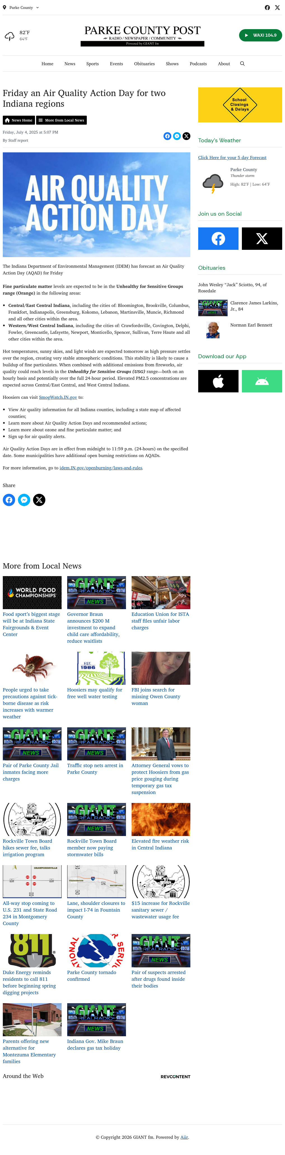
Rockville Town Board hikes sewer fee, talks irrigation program (32, 830)
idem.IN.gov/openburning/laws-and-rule (100, 467)
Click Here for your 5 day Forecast (232, 157)
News (69, 63)
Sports (93, 63)
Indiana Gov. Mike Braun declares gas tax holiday (96, 1027)
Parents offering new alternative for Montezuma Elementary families (32, 1034)
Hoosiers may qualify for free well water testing (96, 676)
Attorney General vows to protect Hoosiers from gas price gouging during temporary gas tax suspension (161, 761)
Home (47, 63)
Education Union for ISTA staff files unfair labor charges (161, 604)
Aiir (184, 1137)
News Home (22, 120)
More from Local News (64, 120)
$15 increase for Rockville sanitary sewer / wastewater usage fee (161, 893)
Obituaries (144, 63)
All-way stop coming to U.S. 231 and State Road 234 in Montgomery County (32, 896)
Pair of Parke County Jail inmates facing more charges (32, 755)
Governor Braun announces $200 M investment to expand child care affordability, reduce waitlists (96, 610)
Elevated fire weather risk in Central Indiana (161, 827)
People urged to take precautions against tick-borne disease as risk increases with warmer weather (32, 686)
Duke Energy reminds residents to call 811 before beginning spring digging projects (32, 965)
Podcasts (198, 63)
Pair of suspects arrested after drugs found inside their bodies (161, 961)
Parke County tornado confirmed (96, 958)
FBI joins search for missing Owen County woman (161, 679)
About (224, 63)
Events (116, 63)
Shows (172, 63)
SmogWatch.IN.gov (58, 397)
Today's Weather (219, 140)
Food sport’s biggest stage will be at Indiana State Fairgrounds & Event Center (32, 607)
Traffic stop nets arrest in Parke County (96, 751)
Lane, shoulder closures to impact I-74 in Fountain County (96, 893)
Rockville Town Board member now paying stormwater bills (96, 830)
